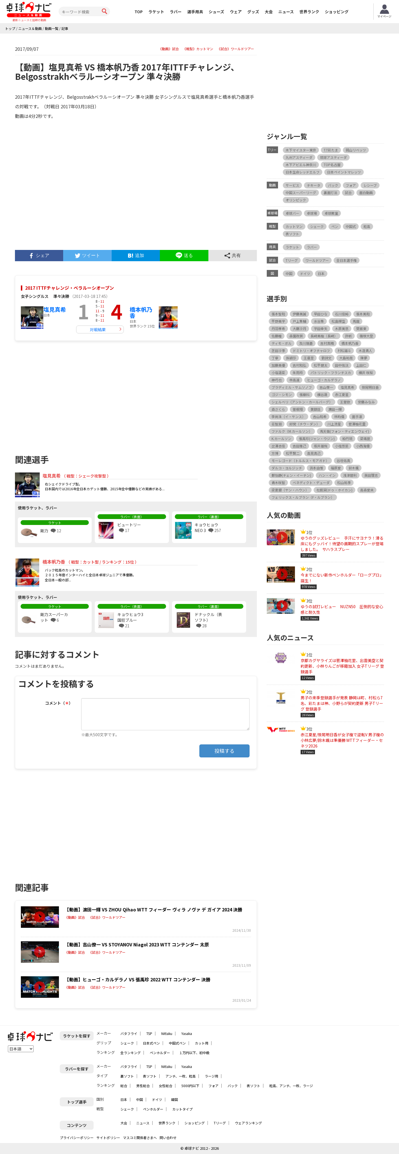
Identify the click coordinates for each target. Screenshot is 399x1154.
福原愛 (336, 467)
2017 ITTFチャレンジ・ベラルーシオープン (69, 287)
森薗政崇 (296, 335)
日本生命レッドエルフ (302, 172)
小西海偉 (363, 445)
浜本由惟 (316, 467)
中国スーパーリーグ (301, 192)
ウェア (236, 11)
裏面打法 (330, 192)
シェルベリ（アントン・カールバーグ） (302, 401)
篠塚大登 (366, 335)
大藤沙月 (299, 328)
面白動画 (366, 192)
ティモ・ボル (282, 343)
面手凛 (357, 416)
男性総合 (143, 1085)
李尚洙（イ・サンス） (288, 416)
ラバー (176, 11)
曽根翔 (298, 409)
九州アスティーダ (299, 157)
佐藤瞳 (277, 335)
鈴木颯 (354, 467)
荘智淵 (277, 423)
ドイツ (305, 273)
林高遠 (294, 379)
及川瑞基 (306, 343)
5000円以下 (190, 1085)
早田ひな (320, 313)
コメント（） (59, 703)
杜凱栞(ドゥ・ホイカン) (334, 489)
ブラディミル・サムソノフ (292, 387)
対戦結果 (98, 329)
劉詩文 (326, 357)
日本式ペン (151, 1043)
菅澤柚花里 (357, 423)
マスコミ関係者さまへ (140, 1137)
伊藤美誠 (299, 313)
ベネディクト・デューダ (311, 482)
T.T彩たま (331, 150)
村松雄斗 (344, 350)
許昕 (348, 335)
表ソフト (292, 233)
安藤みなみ (366, 401)
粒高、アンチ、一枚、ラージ (291, 1085)
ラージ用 (211, 1076)
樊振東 (361, 328)
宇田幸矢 (320, 328)
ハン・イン (327, 475)
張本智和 (278, 313)
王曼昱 (309, 357)
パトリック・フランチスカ (330, 372)
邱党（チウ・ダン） (304, 423)
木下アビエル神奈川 (301, 164)
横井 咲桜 (366, 372)
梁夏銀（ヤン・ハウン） (290, 489)
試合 (348, 192)
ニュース (286, 11)
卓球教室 (331, 213)
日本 (321, 273)
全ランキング (130, 1052)
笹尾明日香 (370, 387)
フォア (351, 185)
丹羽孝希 (278, 328)
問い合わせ (168, 1137)
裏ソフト (127, 1076)
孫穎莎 (291, 357)
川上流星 (334, 423)
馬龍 (356, 321)
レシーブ (370, 185)
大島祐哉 (346, 357)
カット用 (201, 1043)
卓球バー (292, 213)
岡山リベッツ (356, 150)
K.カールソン (281, 438)
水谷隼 (319, 321)
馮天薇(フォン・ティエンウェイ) (344, 431)
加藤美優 (278, 365)
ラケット (156, 11)
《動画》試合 (168, 48)
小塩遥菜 (278, 372)
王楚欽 (345, 401)
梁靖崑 (365, 438)
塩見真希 (54, 309)
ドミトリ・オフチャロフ (311, 350)
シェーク (317, 226)
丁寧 (275, 357)
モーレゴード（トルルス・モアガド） (300, 460)
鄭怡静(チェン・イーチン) (291, 475)
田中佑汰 (342, 365)
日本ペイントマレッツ (344, 172)
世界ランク (309, 11)
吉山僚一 (326, 387)
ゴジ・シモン (282, 394)
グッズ (253, 11)
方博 (275, 453)
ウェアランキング (248, 1122)
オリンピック (296, 199)
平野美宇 (278, 321)
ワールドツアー (317, 260)
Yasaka (186, 1033)
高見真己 (314, 453)
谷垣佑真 (343, 460)
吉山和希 (320, 416)
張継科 (304, 394)
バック (333, 185)
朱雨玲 (298, 372)
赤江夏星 (342, 394)
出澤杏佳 (278, 445)
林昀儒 (339, 416)
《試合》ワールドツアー (235, 48)
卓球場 (312, 213)
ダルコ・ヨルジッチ (287, 467)
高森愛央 (367, 489)
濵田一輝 (335, 409)
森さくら (278, 409)
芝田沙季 (278, 350)
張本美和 (363, 313)
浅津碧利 (350, 475)
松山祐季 (344, 482)
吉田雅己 (299, 445)
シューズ (216, 11)
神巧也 (277, 379)
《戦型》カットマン (198, 48)
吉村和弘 (299, 365)
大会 (269, 11)
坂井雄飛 (320, 445)
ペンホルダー (160, 1052)
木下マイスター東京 (301, 150)
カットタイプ (182, 1109)
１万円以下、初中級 (194, 1052)
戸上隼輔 (299, 321)
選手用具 (195, 11)
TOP (139, 11)
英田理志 (371, 475)
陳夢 (363, 357)
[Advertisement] (75, 395)
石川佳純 (342, 313)
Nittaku (166, 1033)
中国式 (351, 226)
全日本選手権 (346, 260)
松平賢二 (292, 453)
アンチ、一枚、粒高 (181, 1076)
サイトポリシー (108, 1137)
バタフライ (128, 1033)
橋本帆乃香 (141, 312)
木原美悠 (342, 328)
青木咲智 (278, 482)
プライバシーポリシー (77, 1137)
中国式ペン (177, 1043)
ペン (334, 226)
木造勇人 (365, 350)
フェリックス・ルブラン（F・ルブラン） (303, 497)
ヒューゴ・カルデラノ (324, 379)
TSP (149, 1033)
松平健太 (320, 365)
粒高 (366, 226)
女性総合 (165, 1085)
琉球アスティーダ (333, 157)
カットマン (294, 226)
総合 (123, 1085)
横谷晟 (322, 394)
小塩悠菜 (342, 445)
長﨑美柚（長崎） (324, 335)
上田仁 (361, 365)
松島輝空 (338, 321)
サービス (292, 185)
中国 (289, 273)
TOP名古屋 (332, 164)
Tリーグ (292, 260)
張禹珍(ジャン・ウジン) (317, 438)
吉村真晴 (327, 343)
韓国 (174, 1099)
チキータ (313, 185)
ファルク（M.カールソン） (292, 431)
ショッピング (337, 11)
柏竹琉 (347, 438)
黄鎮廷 (315, 409)
